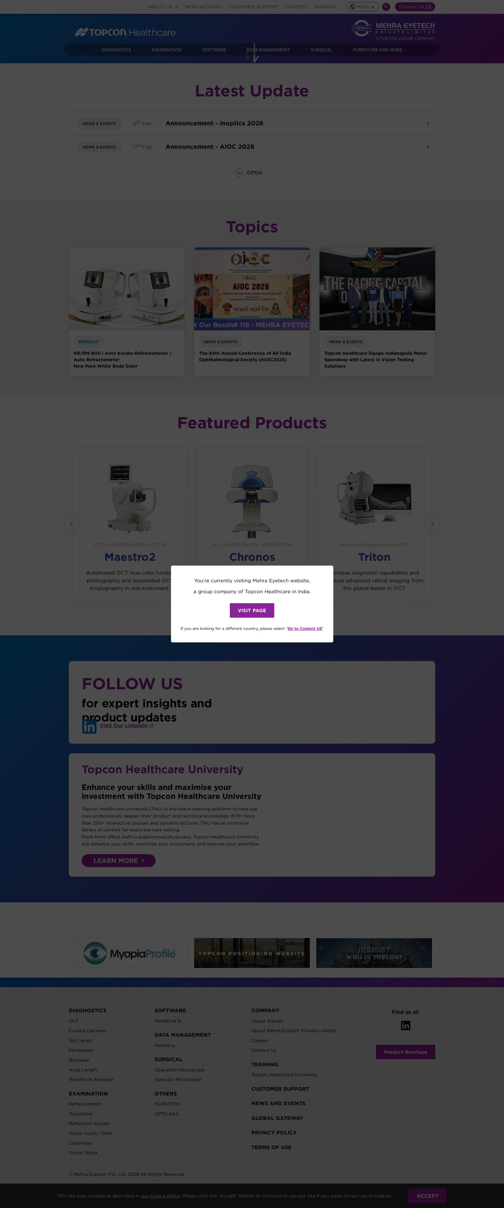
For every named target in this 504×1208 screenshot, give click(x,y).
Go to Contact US (305, 628)
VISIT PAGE (252, 610)
